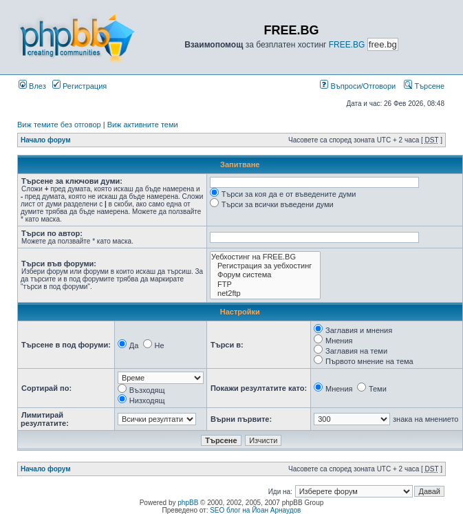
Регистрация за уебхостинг (265, 265)
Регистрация (79, 86)
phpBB (187, 502)
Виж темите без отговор (59, 124)
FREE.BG (347, 45)
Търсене (424, 86)
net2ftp (265, 293)
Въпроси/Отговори (358, 86)
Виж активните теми (142, 124)
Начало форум (46, 140)
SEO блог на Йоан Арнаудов (255, 510)
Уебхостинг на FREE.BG (265, 257)
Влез (32, 86)
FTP (265, 284)
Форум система (265, 274)
